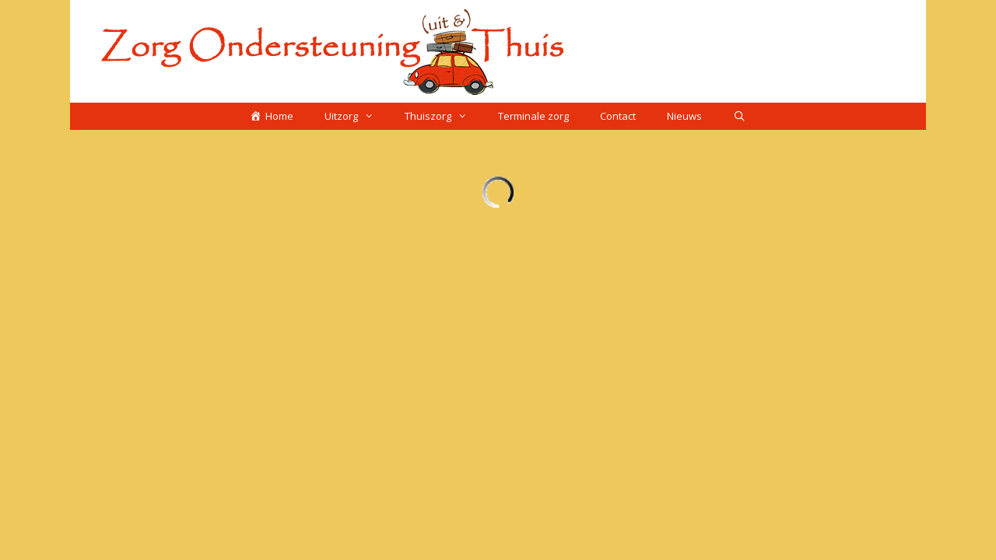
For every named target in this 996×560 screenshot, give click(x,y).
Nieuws (684, 116)
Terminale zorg (533, 116)
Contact (618, 116)
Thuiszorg (443, 116)
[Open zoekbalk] (739, 116)
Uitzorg (356, 116)
